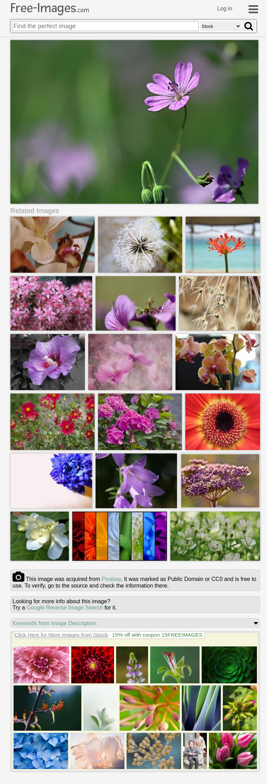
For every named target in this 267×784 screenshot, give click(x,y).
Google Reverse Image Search (64, 608)
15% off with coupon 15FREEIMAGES (157, 635)
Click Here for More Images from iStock (61, 635)
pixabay (111, 579)
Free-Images (49, 8)
